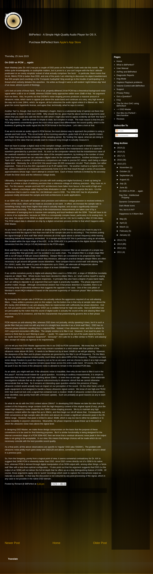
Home (56, 543)
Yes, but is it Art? (126, 209)
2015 (119, 164)
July (122, 183)
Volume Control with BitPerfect (131, 86)
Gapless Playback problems (129, 82)
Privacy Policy (123, 93)
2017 (119, 156)
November (125, 167)
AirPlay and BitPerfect (127, 72)
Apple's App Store (70, 42)
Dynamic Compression (129, 201)
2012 (119, 248)
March (123, 227)
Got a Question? (124, 96)
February (124, 231)
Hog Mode (121, 79)
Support (120, 89)
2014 (119, 240)
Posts (120, 131)
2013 (119, 244)
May (122, 219)
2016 (119, 160)
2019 (119, 147)
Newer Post (12, 543)
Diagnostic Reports (125, 75)
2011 (119, 252)
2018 (119, 151)
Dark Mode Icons (127, 205)
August (123, 179)
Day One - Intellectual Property (129, 196)
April (122, 223)
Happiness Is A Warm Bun (131, 214)
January (124, 235)
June (122, 187)
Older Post (100, 543)
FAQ (119, 100)
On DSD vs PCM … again (131, 191)
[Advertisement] (56, 517)
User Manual (122, 68)
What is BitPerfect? (125, 65)
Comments (122, 135)
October (124, 171)
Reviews (120, 119)
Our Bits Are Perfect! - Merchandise (127, 114)
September (125, 175)
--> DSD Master (124, 109)
